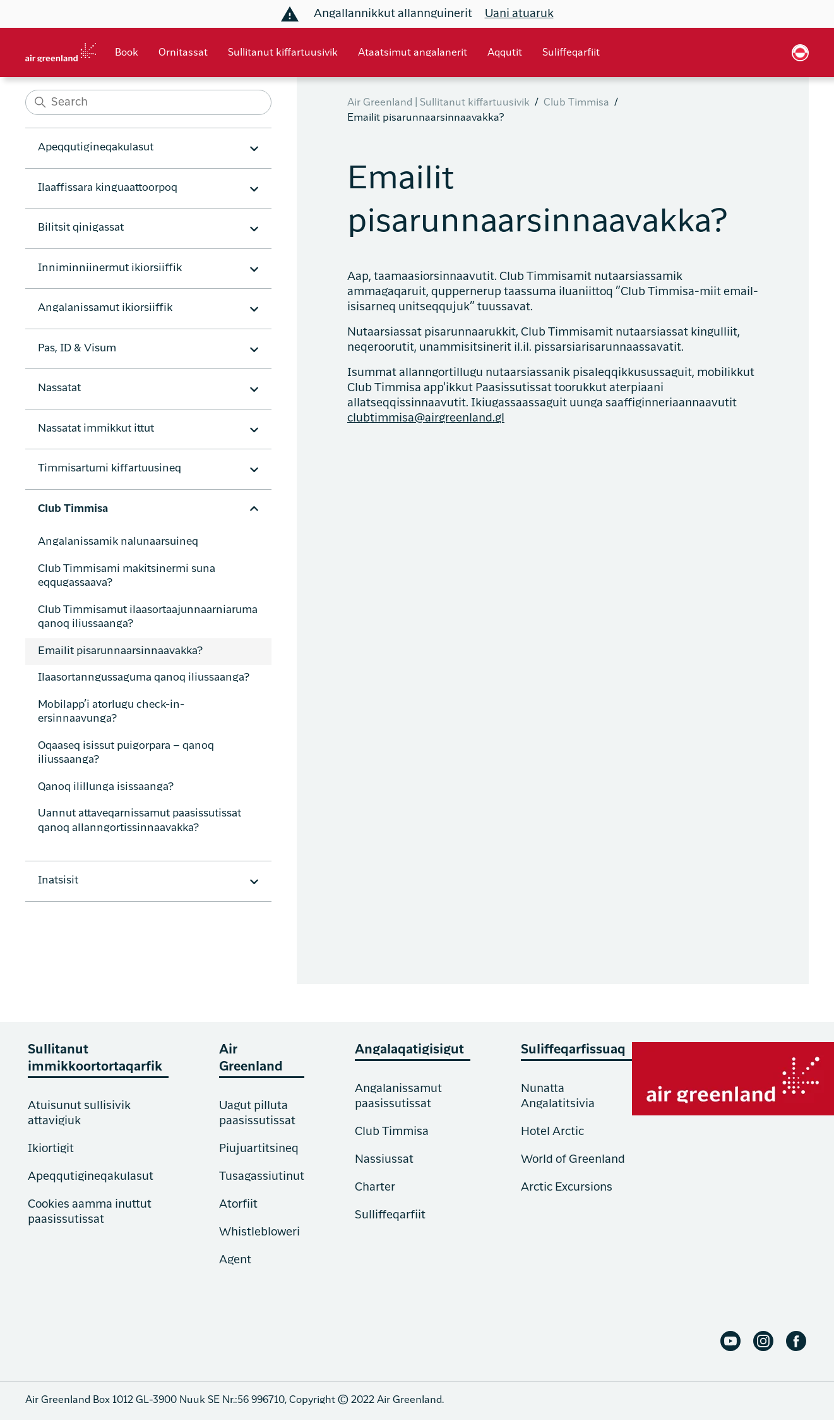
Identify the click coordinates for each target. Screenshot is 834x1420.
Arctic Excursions (566, 1187)
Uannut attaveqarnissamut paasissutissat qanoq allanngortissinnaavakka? (139, 821)
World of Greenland (573, 1160)
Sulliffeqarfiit (390, 1215)
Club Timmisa (576, 103)
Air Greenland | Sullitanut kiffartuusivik (438, 103)
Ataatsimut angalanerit (412, 53)
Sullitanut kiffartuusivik (283, 53)
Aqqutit (504, 53)
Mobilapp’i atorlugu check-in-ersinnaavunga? (111, 712)
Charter (375, 1187)
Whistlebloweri (259, 1232)
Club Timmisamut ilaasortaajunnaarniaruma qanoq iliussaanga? (148, 617)
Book (126, 53)
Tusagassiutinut (261, 1177)
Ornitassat (183, 53)
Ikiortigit (51, 1149)
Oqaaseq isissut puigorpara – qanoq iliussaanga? (126, 753)
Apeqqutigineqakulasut (90, 1177)
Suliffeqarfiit (571, 53)
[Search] (148, 102)
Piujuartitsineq (259, 1149)
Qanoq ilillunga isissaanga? (106, 787)
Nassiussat (384, 1160)
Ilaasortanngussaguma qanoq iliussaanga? (143, 678)
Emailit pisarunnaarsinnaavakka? (120, 651)
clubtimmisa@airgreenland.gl (425, 418)
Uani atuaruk (519, 14)
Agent (235, 1260)
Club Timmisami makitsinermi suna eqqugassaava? (126, 576)
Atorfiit (238, 1204)
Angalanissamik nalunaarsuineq (118, 542)
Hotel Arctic (552, 1132)
